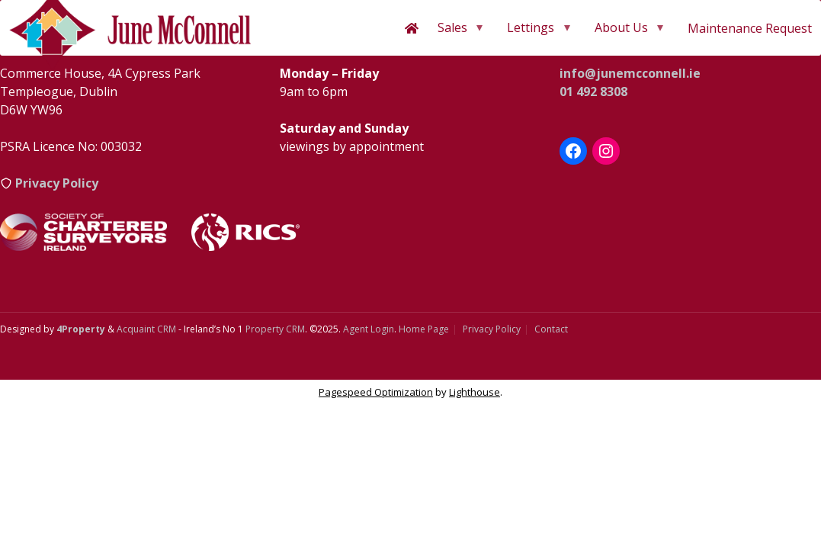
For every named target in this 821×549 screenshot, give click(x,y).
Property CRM (275, 329)
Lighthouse (474, 392)
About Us (621, 27)
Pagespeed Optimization (376, 392)
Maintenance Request (750, 28)
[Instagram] (606, 151)
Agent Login (368, 329)
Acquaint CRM (146, 329)
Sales (452, 27)
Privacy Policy (492, 329)
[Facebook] (573, 151)
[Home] (411, 28)
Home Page (424, 329)
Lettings (530, 27)
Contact (551, 329)
